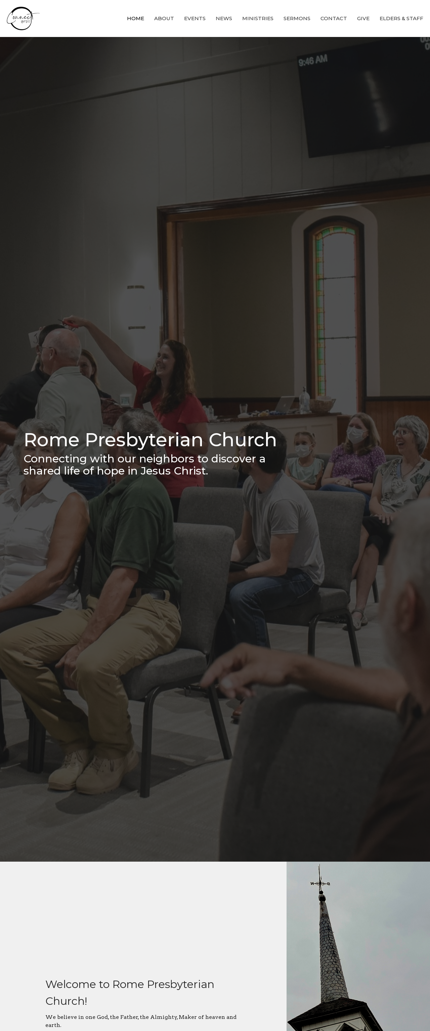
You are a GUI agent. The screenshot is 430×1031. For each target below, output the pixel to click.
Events (195, 18)
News (224, 18)
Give (363, 18)
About (164, 18)
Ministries (257, 18)
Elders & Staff (401, 18)
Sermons (297, 18)
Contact (333, 18)
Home (135, 18)
